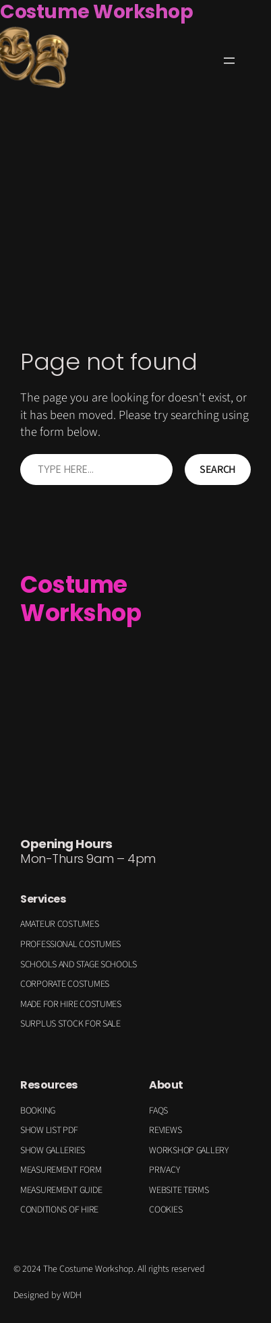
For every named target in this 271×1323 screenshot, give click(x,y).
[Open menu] (229, 61)
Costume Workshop (80, 599)
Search (218, 469)
